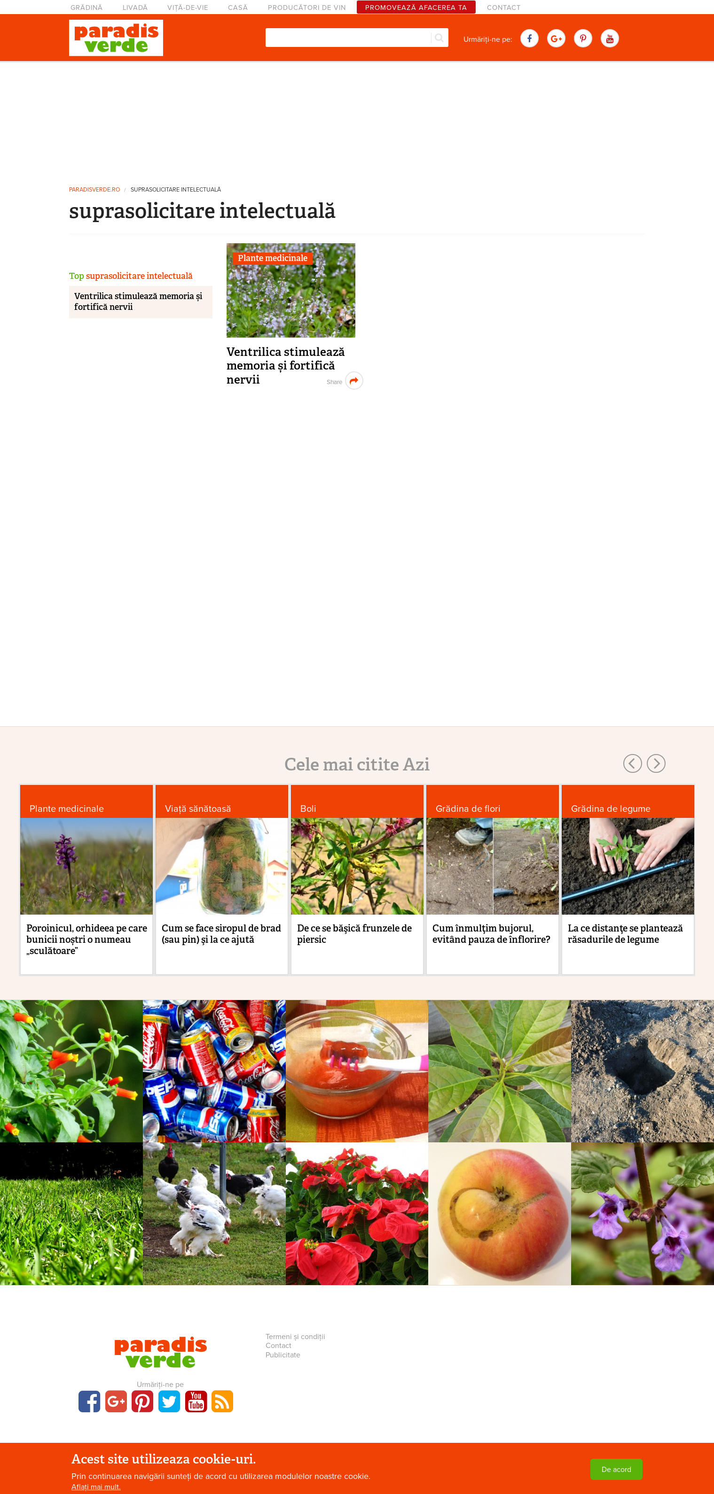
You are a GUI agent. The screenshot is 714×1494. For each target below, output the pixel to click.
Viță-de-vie (187, 8)
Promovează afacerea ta (416, 8)
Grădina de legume (611, 808)
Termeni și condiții (295, 1336)
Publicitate (283, 1355)
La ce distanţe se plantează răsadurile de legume (625, 934)
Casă (238, 8)
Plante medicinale (272, 258)
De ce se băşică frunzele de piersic (354, 934)
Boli (308, 808)
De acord (616, 1469)
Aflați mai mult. (96, 1487)
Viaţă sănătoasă (198, 808)
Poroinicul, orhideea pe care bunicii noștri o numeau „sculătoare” (86, 939)
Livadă (135, 8)
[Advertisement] (357, 119)
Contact (504, 8)
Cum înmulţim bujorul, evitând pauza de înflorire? (491, 934)
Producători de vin (307, 8)
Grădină (87, 8)
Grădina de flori (468, 808)
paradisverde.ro (94, 189)
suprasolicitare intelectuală (176, 189)
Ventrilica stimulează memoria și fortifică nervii (286, 365)
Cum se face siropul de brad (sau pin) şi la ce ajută (221, 934)
